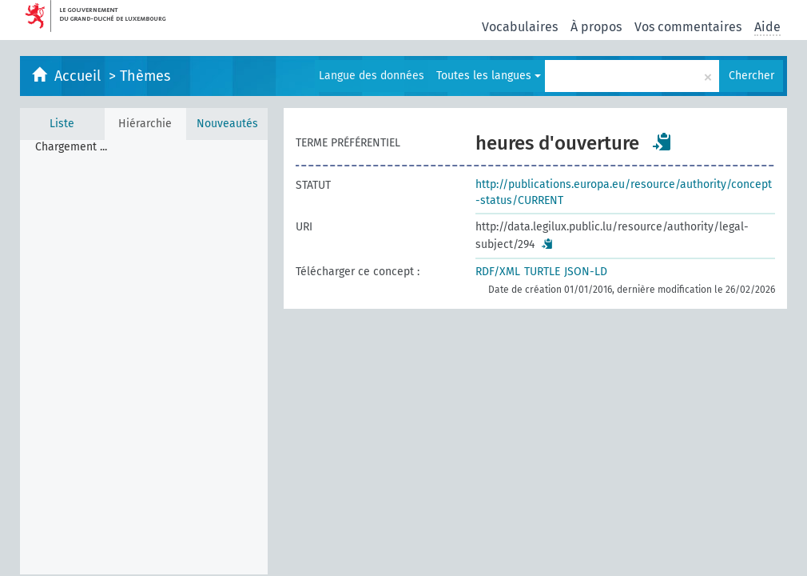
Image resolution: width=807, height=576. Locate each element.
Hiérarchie (145, 123)
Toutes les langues (488, 75)
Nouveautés (227, 123)
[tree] (144, 357)
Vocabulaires (520, 26)
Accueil (79, 76)
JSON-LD (585, 271)
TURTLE (542, 271)
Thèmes (145, 76)
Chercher (751, 75)
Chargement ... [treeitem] (71, 147)
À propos (596, 26)
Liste (62, 123)
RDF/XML (497, 271)
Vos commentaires (687, 26)
